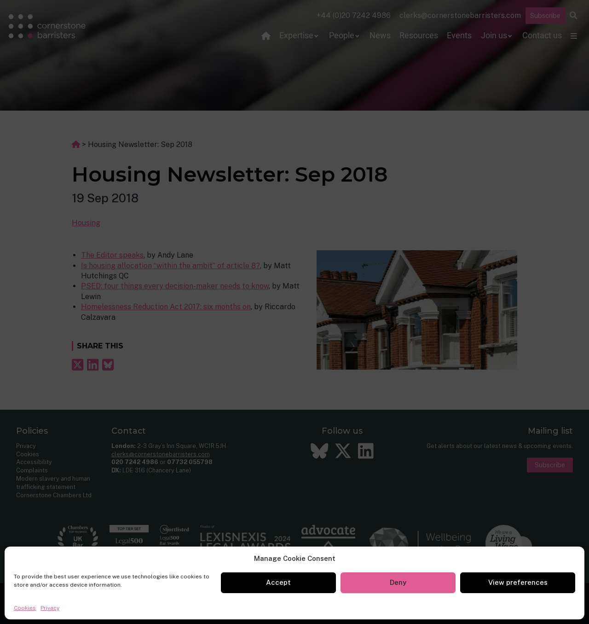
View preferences (518, 582)
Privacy (49, 608)
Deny (398, 582)
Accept (278, 582)
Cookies (25, 608)
